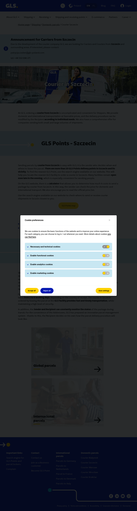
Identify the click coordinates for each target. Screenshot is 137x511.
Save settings (104, 291)
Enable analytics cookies (41, 264)
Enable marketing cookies (42, 273)
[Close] (109, 220)
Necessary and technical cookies (45, 247)
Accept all (32, 291)
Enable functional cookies (42, 255)
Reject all (47, 291)
